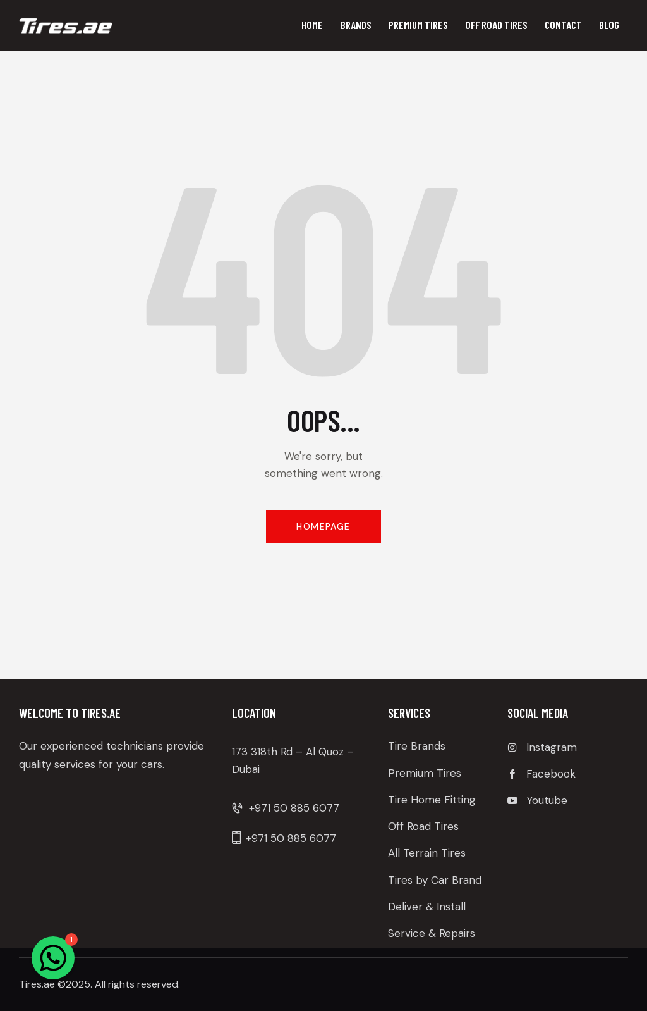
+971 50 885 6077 (294, 808)
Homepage (323, 526)
